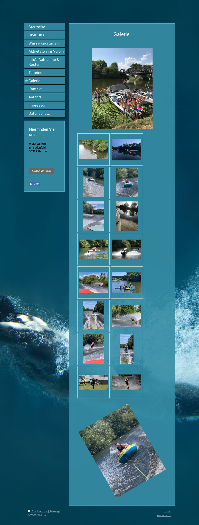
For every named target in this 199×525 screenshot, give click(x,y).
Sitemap (54, 511)
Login (167, 511)
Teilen (34, 184)
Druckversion (38, 511)
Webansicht (164, 515)
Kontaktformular (41, 170)
